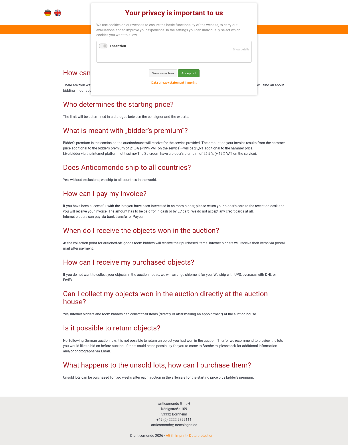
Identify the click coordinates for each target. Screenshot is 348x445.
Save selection (163, 73)
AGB (169, 435)
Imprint (180, 435)
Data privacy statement (168, 82)
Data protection (201, 435)
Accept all (188, 73)
